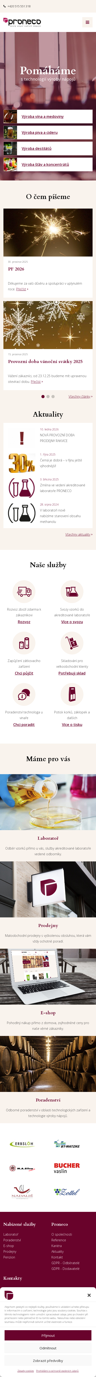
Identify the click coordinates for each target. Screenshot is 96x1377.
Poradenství (12, 1240)
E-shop (8, 1246)
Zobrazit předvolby (48, 1360)
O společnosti (61, 1234)
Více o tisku (72, 724)
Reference (58, 1240)
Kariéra (56, 1246)
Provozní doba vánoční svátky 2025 (45, 361)
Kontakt (57, 1257)
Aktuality (57, 1251)
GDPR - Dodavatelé (65, 1268)
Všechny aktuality (77, 534)
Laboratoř (10, 1234)
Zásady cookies (25, 1370)
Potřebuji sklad (72, 673)
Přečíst (21, 289)
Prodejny (9, 1251)
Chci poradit (24, 724)
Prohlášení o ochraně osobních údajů (57, 1370)
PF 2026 (16, 269)
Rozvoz (24, 621)
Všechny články (79, 396)
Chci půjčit (24, 673)
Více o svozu (72, 621)
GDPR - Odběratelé (65, 1263)
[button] (89, 1295)
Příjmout (48, 1335)
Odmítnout (48, 1348)
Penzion (9, 1257)
